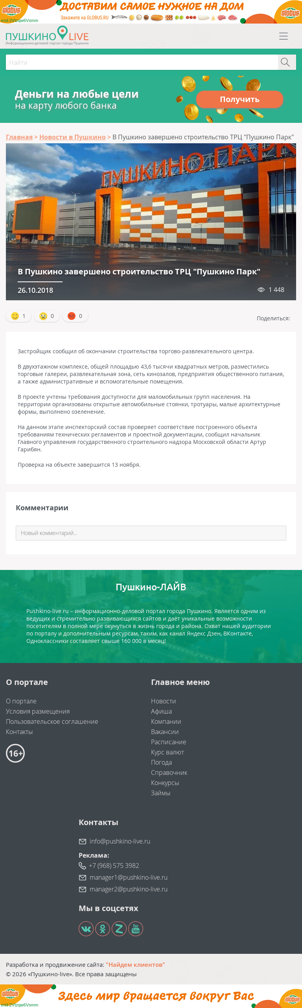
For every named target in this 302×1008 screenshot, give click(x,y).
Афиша (161, 711)
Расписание (168, 742)
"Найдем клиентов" (135, 964)
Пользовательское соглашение (52, 721)
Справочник (169, 772)
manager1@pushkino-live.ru (129, 877)
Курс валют (167, 752)
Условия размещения (38, 711)
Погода (161, 762)
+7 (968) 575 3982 (114, 865)
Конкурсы (165, 782)
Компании (166, 721)
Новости (163, 701)
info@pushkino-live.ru (120, 841)
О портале (21, 701)
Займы (161, 793)
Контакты (19, 731)
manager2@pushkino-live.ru (129, 889)
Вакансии (165, 731)
